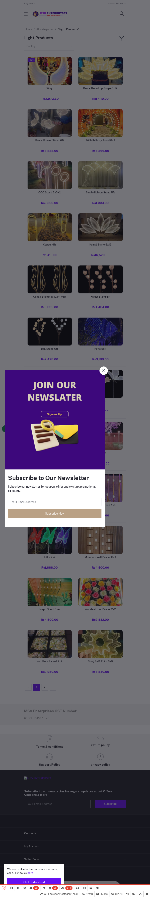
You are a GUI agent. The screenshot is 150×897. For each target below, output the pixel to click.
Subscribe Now (55, 513)
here (30, 872)
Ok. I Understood (34, 882)
